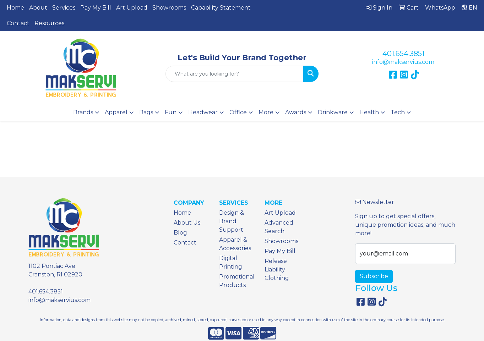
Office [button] (238, 112)
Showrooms (169, 7)
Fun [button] (170, 112)
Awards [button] (295, 112)
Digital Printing (230, 262)
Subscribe (374, 276)
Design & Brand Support (231, 221)
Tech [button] (398, 112)
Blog (180, 232)
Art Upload (131, 7)
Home (15, 7)
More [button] (266, 112)
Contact (18, 23)
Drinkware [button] (333, 112)
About (38, 7)
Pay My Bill (95, 7)
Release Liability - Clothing (277, 269)
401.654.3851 (403, 53)
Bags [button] (146, 112)
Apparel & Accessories (235, 244)
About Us (187, 222)
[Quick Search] (234, 74)
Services (63, 7)
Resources (49, 23)
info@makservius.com (403, 62)
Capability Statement (221, 7)
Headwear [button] (203, 112)
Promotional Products (237, 280)
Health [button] (369, 112)
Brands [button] (83, 112)
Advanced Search (279, 227)
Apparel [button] (116, 112)
